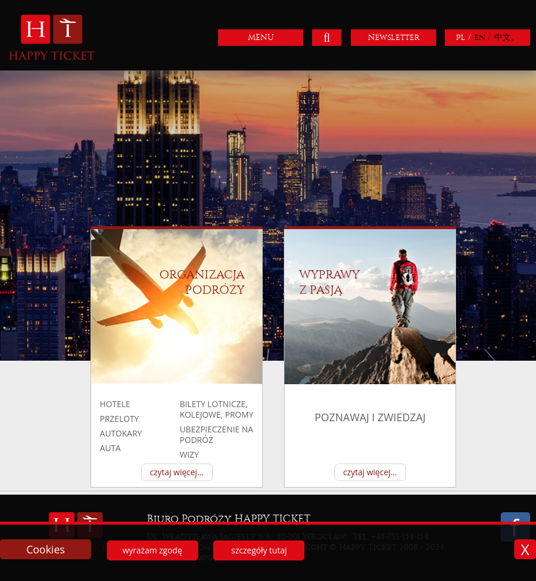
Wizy (189, 454)
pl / (463, 37)
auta (110, 448)
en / (482, 37)
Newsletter (394, 37)
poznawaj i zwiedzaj (370, 417)
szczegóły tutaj (259, 550)
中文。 (506, 37)
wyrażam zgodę (152, 550)
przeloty (119, 418)
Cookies (45, 549)
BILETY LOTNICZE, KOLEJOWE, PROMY (217, 409)
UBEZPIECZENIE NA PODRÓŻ (216, 434)
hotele (115, 403)
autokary (121, 433)
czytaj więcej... (177, 472)
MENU (261, 37)
